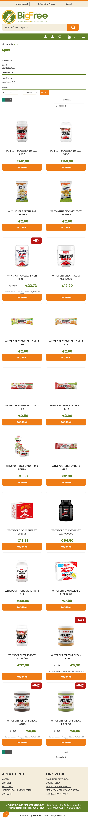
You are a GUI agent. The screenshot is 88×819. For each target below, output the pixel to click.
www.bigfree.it (21, 4)
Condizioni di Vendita (57, 779)
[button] (69, 106)
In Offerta (8, 82)
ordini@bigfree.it (16, 807)
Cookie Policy (53, 783)
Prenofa (37, 815)
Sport (4, 65)
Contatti (69, 4)
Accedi (5, 779)
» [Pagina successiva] (10, 99)
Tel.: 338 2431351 (36, 807)
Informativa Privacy (46, 4)
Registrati (7, 786)
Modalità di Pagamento (58, 786)
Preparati (8, 67)
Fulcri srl (61, 815)
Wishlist (6, 783)
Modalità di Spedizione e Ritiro (62, 790)
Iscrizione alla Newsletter (17, 790)
